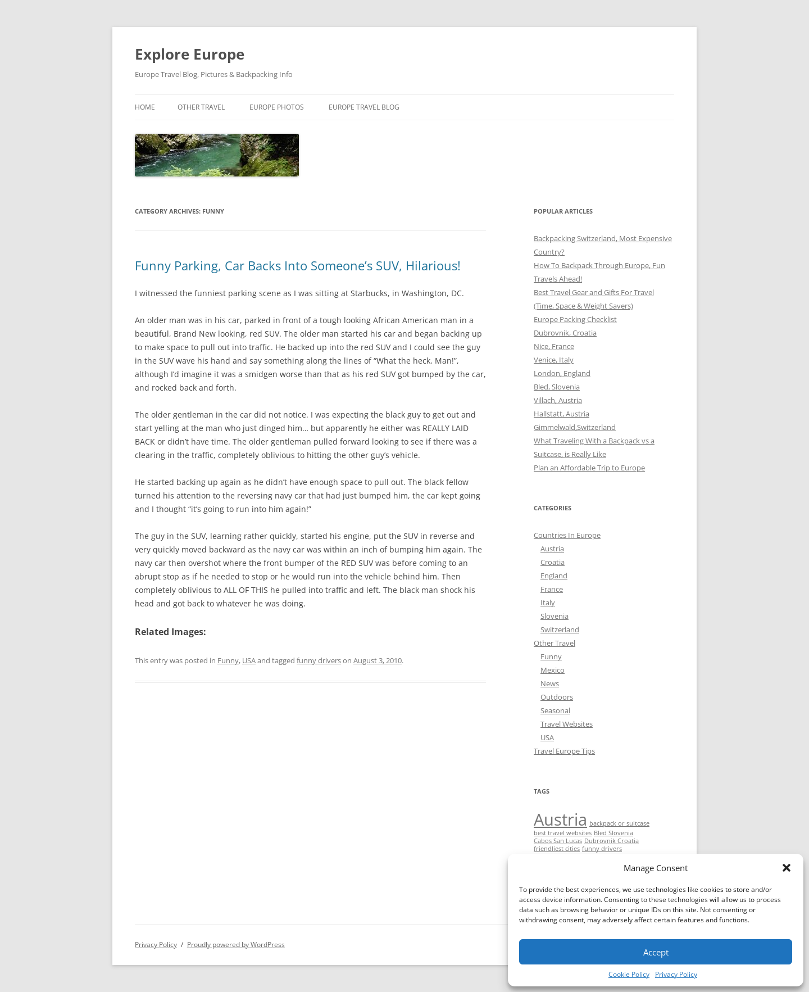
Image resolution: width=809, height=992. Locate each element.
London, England (562, 373)
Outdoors (556, 697)
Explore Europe (189, 54)
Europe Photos (276, 107)
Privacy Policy (676, 974)
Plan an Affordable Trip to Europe (589, 468)
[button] (786, 867)
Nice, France (554, 346)
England (553, 575)
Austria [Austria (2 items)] (560, 819)
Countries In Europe (567, 535)
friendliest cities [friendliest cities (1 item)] (557, 849)
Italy (547, 602)
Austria (552, 548)
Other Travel (201, 107)
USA (249, 660)
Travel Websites (566, 724)
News (549, 683)
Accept (656, 952)
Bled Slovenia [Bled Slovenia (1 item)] (613, 833)
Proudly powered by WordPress (236, 944)
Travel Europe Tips (564, 751)
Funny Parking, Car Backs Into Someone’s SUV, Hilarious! (298, 265)
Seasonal (555, 710)
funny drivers (319, 660)
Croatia (552, 562)
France (551, 589)
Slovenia (554, 616)
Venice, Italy (554, 360)
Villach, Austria (558, 400)
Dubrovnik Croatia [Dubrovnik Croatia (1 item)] (611, 841)
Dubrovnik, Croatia (565, 333)
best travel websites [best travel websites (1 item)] (563, 833)
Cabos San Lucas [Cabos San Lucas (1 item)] (558, 841)
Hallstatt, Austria (561, 414)
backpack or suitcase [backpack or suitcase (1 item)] (619, 823)
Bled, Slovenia (557, 387)
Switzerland (559, 629)
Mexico (552, 670)
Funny (228, 660)
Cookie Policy (628, 974)
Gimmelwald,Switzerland (575, 427)
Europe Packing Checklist (575, 319)
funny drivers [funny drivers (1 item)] (602, 849)
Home (145, 107)
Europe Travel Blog (364, 107)
